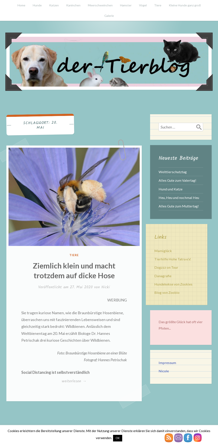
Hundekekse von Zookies (173, 284)
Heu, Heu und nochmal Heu (179, 198)
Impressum (167, 363)
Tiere (157, 5)
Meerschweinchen (100, 5)
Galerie (109, 15)
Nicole (164, 371)
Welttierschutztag (173, 172)
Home (21, 5)
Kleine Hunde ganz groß (185, 5)
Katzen (54, 5)
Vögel (143, 5)
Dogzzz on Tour (166, 267)
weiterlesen (74, 381)
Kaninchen (73, 5)
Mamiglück (163, 251)
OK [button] (118, 438)
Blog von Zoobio (166, 292)
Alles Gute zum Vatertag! (177, 180)
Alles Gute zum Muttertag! (179, 206)
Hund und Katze (170, 189)
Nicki (105, 287)
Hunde (37, 5)
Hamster (126, 5)
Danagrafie (162, 276)
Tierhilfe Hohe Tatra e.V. (172, 259)
